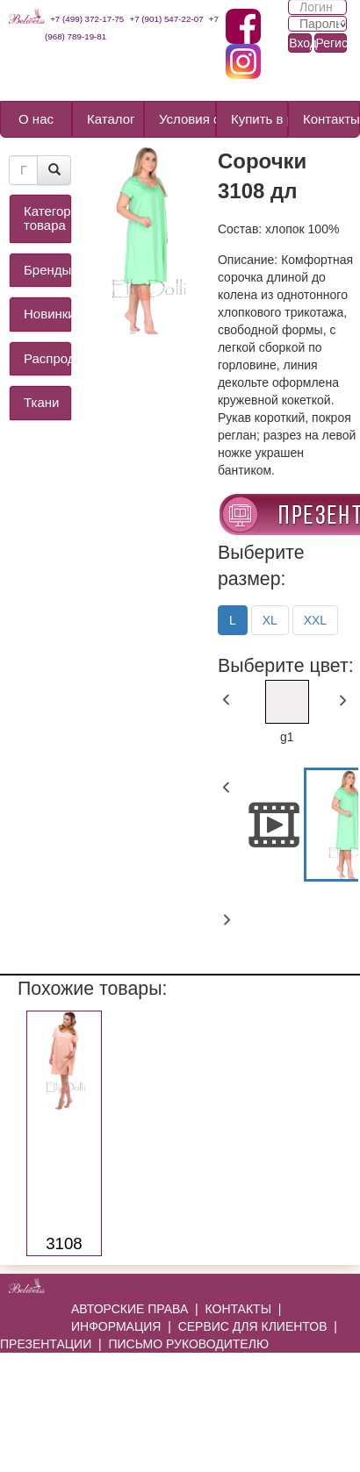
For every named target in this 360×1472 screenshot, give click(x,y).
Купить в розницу (259, 118)
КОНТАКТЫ (238, 1309)
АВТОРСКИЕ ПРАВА (129, 1309)
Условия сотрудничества (187, 118)
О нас (36, 118)
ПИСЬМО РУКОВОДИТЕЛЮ (188, 1344)
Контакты (331, 118)
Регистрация (331, 43)
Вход (300, 43)
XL (270, 620)
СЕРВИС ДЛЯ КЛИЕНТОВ (253, 1326)
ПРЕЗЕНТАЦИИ (45, 1344)
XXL (315, 620)
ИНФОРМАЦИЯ (116, 1326)
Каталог (111, 118)
